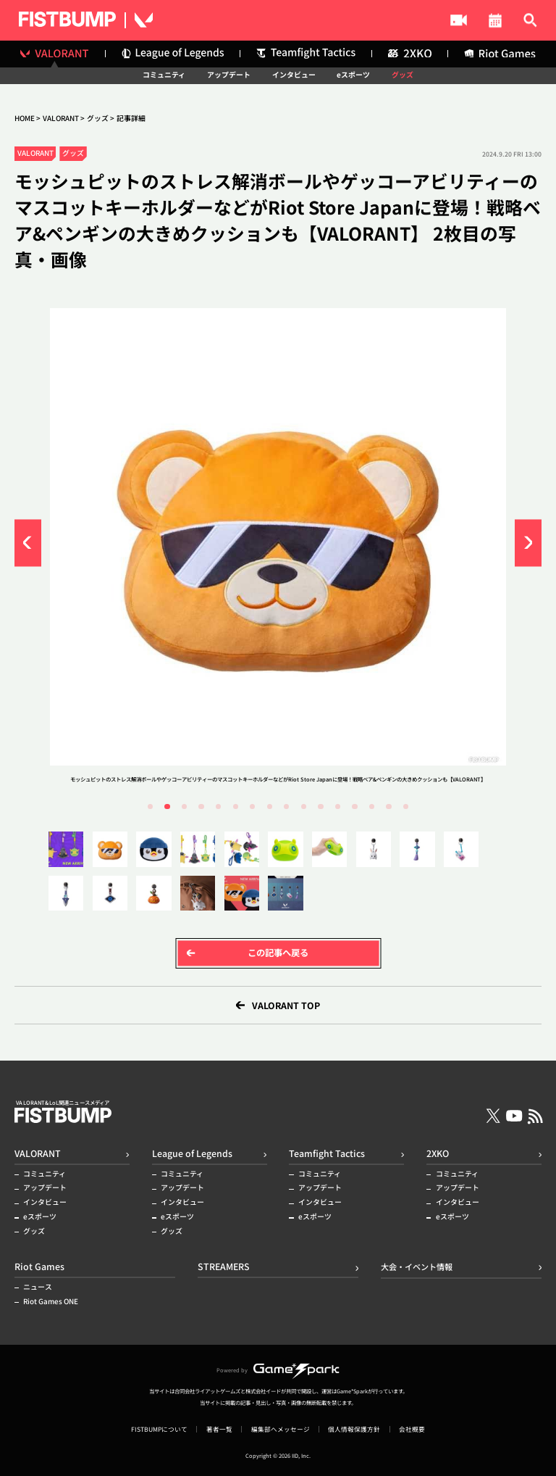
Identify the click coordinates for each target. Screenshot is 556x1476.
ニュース (37, 1287)
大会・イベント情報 (428, 20)
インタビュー (294, 75)
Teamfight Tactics (327, 1153)
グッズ (402, 75)
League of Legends (192, 1153)
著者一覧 (219, 1429)
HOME (24, 118)
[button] (27, 542)
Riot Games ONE (50, 1302)
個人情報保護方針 (354, 1429)
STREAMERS (328, 20)
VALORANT (61, 118)
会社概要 (412, 1429)
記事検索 (519, 21)
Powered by (277, 1370)
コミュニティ (164, 75)
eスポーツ (353, 75)
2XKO (437, 1153)
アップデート (228, 75)
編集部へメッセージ (280, 1429)
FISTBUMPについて (159, 1429)
